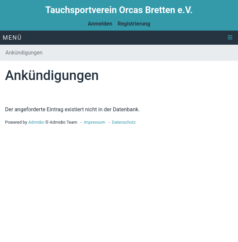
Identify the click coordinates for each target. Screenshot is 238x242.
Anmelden (100, 24)
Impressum (94, 122)
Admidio (36, 122)
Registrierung (133, 24)
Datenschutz (124, 122)
